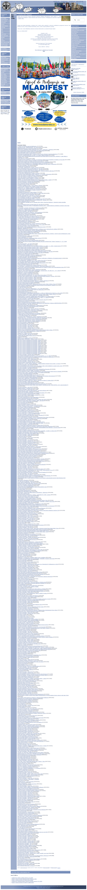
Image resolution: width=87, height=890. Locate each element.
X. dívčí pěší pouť (21, 714)
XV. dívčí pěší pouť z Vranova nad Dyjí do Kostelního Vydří (30, 460)
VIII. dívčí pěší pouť (21, 827)
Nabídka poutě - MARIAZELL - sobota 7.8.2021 (27, 339)
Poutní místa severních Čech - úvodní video (26, 359)
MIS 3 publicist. (4, 77)
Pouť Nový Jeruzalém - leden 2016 (24, 517)
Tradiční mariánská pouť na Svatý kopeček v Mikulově (29, 806)
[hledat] (78, 20)
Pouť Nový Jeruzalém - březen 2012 (25, 727)
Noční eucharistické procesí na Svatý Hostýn (27, 311)
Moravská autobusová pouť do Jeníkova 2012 (27, 688)
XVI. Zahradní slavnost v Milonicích (25, 699)
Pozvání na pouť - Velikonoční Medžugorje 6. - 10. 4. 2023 (29, 288)
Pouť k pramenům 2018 (22, 428)
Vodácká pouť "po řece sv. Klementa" (25, 271)
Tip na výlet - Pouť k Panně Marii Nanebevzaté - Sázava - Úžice (31, 761)
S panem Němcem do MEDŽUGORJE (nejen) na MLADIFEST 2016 (32, 486)
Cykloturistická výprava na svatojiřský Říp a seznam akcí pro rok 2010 (32, 832)
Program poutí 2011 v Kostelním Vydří (25, 799)
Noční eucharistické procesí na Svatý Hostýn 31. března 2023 (30, 289)
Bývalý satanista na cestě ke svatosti (25, 623)
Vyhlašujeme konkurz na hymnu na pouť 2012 (27, 715)
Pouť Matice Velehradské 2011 (24, 757)
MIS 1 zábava (3, 74)
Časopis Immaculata (75, 43)
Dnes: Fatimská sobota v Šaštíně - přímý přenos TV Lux (29, 448)
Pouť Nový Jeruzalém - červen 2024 (25, 225)
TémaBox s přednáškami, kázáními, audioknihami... (78, 47)
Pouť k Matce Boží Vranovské (23, 758)
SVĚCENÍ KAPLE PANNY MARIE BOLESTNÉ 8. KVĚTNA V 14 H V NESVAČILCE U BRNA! (37, 229)
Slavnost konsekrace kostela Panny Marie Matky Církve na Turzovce (32, 529)
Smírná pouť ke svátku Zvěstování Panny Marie (27, 382)
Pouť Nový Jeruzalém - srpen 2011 (24, 760)
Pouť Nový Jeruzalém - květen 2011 (25, 778)
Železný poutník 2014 (22, 603)
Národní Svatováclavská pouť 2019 (25, 398)
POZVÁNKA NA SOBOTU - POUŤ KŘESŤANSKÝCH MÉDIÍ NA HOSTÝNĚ (33, 649)
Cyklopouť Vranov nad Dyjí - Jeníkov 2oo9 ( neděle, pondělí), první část (32, 853)
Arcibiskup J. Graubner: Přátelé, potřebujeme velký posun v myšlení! (32, 745)
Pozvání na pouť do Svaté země (24, 686)
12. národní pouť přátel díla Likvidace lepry (26, 256)
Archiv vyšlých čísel (5, 103)
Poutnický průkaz (21, 706)
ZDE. (44, 51)
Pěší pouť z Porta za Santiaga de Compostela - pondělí (29, 345)
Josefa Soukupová (23, 867)
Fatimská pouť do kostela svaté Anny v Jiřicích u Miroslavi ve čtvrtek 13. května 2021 (35, 356)
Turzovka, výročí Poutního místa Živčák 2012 (27, 680)
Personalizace (3, 48)
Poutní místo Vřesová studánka (24, 259)
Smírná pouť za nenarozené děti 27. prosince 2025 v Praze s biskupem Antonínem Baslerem (37, 154)
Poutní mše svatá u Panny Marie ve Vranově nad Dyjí (28, 451)
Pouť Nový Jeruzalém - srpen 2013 (24, 632)
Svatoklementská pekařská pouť (24, 291)
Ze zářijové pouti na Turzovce (23, 743)
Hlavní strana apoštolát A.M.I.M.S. (5, 58)
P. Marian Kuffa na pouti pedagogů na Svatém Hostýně (29, 449)
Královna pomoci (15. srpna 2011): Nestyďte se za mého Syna (31, 753)
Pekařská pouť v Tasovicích (23, 819)
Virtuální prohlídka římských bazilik (24, 567)
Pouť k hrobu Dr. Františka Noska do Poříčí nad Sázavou (29, 722)
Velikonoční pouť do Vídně (23, 864)
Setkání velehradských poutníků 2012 (25, 676)
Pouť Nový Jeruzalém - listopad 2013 (25, 621)
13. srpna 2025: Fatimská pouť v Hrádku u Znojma (28, 173)
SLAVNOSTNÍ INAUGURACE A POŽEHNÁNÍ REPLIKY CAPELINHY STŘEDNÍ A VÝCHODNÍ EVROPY (39, 258)
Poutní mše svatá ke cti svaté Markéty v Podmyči (28, 177)
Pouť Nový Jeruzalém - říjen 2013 (24, 625)
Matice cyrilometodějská (76, 41)
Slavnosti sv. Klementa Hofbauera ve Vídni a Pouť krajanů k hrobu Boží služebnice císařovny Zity (38, 510)
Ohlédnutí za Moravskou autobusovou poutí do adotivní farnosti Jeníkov (32, 624)
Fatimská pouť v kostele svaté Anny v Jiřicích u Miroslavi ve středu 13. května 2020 (35, 380)
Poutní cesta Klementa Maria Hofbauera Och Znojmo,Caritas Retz (31, 383)
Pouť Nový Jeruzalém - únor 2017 (24, 466)
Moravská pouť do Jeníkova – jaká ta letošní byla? (28, 748)
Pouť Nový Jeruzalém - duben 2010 (25, 833)
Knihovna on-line (4, 59)
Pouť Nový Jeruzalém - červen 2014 (25, 592)
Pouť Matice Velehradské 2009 (24, 846)
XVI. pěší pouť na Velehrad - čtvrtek (25, 481)
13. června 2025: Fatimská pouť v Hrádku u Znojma (28, 186)
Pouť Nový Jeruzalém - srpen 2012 (24, 702)
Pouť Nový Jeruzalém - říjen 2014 (24, 571)
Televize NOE (74, 33)
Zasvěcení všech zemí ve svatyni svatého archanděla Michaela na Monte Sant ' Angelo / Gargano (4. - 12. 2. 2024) (42, 241)
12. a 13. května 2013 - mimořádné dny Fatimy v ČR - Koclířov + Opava (32, 647)
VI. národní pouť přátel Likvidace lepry (25, 457)
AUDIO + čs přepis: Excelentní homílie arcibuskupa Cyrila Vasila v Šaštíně (33, 628)
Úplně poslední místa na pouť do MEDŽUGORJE (28, 240)
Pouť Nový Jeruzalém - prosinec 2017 (25, 441)
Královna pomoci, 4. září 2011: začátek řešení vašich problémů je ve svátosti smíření (35, 296)
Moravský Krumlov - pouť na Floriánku (25, 781)
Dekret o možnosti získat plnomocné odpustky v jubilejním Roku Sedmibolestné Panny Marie (37, 610)
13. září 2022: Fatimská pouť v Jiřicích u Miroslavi (28, 308)
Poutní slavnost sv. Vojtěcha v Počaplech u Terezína (28, 720)
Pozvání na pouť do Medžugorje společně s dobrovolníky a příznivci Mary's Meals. (35, 330)
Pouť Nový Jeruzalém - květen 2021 (25, 358)
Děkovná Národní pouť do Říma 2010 (25, 801)
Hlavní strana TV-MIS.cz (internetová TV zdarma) (4, 70)
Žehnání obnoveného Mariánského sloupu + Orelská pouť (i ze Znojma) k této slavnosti (36, 376)
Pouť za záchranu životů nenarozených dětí (26, 818)
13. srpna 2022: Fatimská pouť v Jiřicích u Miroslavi (28, 261)
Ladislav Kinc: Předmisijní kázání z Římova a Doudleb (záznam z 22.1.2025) (27, 881)
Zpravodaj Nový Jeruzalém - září (24, 844)
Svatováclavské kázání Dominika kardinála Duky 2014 (29, 573)
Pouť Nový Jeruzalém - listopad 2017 (25, 443)
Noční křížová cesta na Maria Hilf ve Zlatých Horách (28, 796)
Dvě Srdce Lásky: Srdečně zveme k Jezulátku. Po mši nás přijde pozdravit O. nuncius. (35, 276)
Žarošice (19, 336)
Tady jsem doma (21, 522)
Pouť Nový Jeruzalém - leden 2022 (24, 326)
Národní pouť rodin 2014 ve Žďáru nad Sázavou (27, 595)
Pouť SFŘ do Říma (21, 785)
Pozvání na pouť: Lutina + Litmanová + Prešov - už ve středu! (30, 372)
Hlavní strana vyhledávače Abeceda (5, 93)
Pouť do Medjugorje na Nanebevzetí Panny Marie (28, 181)
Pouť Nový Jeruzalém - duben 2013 (25, 657)
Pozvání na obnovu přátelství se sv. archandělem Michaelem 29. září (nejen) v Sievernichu (36, 164)
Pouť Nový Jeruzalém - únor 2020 (24, 387)
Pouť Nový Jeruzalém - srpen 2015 (24, 538)
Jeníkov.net (73, 49)
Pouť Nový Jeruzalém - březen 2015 (25, 562)
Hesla (2, 32)
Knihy (2, 39)
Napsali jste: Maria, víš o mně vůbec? (25, 683)
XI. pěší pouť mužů (21, 436)
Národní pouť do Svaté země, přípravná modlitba (27, 620)
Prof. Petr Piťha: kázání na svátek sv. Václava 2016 (28, 474)
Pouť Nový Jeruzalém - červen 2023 (25, 274)
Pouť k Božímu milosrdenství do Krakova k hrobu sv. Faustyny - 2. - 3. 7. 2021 (34, 355)
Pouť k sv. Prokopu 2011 (22, 770)
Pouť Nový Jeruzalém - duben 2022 (25, 322)
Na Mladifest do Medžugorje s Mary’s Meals (26, 192)
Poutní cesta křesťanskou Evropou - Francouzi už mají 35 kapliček (31, 472)
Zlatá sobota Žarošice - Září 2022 (24, 304)
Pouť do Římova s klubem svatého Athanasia (27, 377)
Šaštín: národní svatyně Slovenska (24, 578)
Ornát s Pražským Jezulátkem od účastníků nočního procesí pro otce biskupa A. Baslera (36, 285)
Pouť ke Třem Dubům (22, 823)
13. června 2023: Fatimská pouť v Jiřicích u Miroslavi (28, 269)
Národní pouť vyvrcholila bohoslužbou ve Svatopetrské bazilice (30, 392)
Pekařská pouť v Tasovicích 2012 (24, 729)
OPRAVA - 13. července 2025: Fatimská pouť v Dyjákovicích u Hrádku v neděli (34, 179)
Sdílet (19, 142)
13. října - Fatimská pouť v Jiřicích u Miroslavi (27, 444)
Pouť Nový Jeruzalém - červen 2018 (25, 429)
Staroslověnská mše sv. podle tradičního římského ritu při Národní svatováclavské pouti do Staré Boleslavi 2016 (41, 478)
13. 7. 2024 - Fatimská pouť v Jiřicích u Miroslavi (27, 219)
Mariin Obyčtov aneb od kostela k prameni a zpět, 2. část (29, 247)
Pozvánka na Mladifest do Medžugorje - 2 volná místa (28, 541)
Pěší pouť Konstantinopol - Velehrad (25, 669)
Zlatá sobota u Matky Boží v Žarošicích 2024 (27, 215)
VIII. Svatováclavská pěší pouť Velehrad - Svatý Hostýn (29, 446)
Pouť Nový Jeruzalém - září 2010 (24, 805)
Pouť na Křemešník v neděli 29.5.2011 (25, 776)
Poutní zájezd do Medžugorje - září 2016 (26, 482)
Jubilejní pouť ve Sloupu (22, 396)
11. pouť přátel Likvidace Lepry (24, 315)
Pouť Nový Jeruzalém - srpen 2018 (24, 424)
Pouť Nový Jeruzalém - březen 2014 (25, 602)
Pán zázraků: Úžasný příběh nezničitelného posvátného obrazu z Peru (32, 500)
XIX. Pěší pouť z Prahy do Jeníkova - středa (26, 279)
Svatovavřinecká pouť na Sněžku (24, 701)
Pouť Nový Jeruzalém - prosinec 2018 (25, 414)
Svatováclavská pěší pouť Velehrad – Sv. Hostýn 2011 (29, 749)
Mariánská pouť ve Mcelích (23, 268)
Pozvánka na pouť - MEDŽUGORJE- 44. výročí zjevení (29, 188)
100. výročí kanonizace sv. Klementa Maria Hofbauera (29, 859)
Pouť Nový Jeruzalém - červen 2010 (25, 817)
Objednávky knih (4, 63)
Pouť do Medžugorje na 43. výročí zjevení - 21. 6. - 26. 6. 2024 (30, 224)
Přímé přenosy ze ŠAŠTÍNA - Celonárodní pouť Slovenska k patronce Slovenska (34, 576)
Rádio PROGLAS (74, 35)
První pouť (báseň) (21, 489)
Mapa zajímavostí (4, 35)
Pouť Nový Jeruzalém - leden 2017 (24, 467)
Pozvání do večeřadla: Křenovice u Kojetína (26, 442)
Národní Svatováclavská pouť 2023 (25, 263)
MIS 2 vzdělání (4, 75)
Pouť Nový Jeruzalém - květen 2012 (25, 718)
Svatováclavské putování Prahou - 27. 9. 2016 (27, 476)
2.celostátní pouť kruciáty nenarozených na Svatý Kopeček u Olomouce (32, 855)
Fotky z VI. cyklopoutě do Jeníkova (24, 767)
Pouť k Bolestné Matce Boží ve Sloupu (25, 865)
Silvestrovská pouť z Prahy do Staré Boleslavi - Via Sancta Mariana (31, 390)
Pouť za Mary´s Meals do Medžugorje (25, 407)
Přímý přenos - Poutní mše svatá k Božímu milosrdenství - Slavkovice (32, 492)
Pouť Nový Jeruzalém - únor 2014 (24, 607)
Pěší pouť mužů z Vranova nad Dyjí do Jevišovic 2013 (29, 650)
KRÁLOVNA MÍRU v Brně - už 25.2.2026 (26, 153)
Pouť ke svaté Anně (21, 704)
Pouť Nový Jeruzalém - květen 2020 (25, 381)
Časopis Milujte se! (75, 28)
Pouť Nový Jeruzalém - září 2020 (24, 368)
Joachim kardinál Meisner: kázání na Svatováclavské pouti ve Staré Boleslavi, (34, 475)
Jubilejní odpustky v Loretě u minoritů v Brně (27, 405)
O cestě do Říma (21, 802)
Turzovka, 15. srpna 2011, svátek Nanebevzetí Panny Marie (30, 752)
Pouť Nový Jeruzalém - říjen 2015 (24, 527)
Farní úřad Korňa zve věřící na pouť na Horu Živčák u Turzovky (31, 458)
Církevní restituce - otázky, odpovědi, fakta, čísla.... (78, 55)
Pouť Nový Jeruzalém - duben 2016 (25, 507)
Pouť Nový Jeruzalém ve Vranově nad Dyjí (26, 367)
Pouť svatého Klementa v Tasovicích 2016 (26, 512)
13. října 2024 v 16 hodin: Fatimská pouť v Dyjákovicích (29, 207)
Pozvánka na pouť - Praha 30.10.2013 (25, 622)
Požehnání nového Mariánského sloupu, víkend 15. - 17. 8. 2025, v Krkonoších (34, 174)
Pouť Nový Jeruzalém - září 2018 (24, 419)
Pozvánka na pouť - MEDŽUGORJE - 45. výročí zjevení (29, 147)
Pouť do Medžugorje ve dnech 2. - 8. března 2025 (28, 196)
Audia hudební (4, 80)
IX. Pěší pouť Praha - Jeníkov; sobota (25, 640)
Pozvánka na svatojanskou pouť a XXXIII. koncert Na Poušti (30, 717)
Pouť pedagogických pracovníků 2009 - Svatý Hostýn (28, 850)
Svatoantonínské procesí (22, 854)
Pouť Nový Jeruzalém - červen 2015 (25, 548)
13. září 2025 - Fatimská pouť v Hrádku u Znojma (28, 167)
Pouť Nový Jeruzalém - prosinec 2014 (25, 566)
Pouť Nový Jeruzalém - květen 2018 (25, 434)
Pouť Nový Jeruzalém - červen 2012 (25, 709)
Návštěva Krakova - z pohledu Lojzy (25, 388)
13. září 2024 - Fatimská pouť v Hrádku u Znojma (28, 209)
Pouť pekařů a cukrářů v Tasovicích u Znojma (27, 660)
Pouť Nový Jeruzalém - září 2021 (24, 334)
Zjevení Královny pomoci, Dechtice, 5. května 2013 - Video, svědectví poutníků (34, 648)
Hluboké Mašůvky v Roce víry (23, 665)
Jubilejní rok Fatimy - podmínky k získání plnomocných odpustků (31, 464)
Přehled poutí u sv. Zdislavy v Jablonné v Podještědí (28, 187)
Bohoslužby (3, 22)
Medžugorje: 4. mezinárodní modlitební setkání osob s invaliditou (31, 557)
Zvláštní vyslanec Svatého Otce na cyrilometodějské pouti (29, 646)
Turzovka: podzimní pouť (22, 746)
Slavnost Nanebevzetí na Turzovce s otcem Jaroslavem (29, 754)
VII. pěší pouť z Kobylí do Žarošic (24, 822)
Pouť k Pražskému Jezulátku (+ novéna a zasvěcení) (28, 255)
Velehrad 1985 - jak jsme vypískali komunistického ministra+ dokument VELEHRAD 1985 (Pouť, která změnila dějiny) (30, 543)
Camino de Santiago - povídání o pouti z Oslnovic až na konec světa (32, 675)
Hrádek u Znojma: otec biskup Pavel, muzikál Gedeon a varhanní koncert (33, 453)
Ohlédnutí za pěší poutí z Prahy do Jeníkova (27, 456)
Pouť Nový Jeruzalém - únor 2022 (24, 325)
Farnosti (2, 24)
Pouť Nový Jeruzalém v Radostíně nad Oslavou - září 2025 (30, 169)
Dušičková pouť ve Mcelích (23, 300)
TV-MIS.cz (72, 1)
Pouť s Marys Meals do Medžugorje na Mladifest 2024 (29, 231)
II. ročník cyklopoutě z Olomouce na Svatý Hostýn (28, 600)
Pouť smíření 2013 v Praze (23, 616)
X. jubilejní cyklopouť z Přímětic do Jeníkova (26, 545)
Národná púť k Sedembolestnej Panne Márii (27, 690)
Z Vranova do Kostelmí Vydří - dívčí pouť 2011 (27, 774)
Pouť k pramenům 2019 (22, 402)
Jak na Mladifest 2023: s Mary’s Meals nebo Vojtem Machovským (31, 262)
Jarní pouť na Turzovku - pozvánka (24, 711)
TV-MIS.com (64, 1)
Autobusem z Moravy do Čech (23, 630)
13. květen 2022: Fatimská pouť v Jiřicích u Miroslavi (28, 321)
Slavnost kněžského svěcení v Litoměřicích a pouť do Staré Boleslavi (32, 674)
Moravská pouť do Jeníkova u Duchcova (26, 804)
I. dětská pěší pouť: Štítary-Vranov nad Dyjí (26, 335)
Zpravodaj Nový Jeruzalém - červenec (25, 852)
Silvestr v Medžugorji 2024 (23, 201)
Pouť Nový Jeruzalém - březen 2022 (25, 324)
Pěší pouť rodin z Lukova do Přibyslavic (25, 194)
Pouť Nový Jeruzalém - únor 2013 (24, 667)
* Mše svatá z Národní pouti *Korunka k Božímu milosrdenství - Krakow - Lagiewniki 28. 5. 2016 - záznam (34, 494)
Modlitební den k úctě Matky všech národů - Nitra (28, 433)
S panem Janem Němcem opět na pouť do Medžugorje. (29, 318)
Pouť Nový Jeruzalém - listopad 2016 (25, 471)
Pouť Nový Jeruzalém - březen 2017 (25, 465)
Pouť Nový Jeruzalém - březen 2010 (25, 836)
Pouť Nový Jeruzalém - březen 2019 (25, 411)
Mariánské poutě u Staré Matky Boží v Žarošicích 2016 (29, 483)
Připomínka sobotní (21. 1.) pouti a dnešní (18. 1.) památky (30, 295)
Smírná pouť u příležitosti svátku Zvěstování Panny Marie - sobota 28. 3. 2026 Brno (35, 149)
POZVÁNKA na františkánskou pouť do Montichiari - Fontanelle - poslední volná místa (35, 501)
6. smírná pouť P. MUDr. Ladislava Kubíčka (26, 845)
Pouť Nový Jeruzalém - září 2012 (24, 631)
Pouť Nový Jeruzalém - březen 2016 (25, 511)
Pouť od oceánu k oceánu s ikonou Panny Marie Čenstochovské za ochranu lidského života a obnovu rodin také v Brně (43, 695)
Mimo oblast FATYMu (5, 42)
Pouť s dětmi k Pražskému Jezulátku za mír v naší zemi (29, 418)
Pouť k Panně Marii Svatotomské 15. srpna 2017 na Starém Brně (31, 452)
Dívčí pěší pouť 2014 (21, 594)
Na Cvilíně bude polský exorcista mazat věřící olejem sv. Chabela (31, 588)
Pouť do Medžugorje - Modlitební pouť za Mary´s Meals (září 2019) (31, 399)
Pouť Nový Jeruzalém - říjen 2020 (24, 364)
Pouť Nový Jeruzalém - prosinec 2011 (25, 735)
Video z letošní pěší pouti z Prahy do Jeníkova (27, 455)
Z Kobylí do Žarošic (21, 777)
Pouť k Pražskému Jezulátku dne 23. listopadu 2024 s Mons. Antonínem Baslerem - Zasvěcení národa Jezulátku (41, 202)
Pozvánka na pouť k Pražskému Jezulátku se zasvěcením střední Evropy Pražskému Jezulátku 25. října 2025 (40, 159)
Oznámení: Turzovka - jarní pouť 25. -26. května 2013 (28, 643)
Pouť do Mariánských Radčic (23, 834)
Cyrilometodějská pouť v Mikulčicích (25, 221)
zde (8, 110)
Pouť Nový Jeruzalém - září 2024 (24, 211)
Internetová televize (75, 36)
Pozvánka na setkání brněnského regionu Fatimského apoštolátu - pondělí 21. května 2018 (37, 430)
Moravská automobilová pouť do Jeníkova (26, 534)
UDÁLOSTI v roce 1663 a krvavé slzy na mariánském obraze (30, 469)
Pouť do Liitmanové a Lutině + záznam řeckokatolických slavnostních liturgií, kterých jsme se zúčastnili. (39, 371)
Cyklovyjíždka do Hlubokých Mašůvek (25, 860)
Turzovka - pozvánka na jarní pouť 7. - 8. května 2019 (28, 406)
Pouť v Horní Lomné (21, 332)
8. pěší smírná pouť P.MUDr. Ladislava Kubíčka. (27, 750)
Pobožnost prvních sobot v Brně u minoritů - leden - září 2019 (30, 400)
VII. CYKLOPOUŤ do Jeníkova (24, 707)
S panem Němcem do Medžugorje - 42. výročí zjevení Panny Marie (31, 275)
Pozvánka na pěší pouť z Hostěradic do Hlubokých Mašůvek (30, 590)
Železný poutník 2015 (22, 560)
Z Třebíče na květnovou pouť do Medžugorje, (27, 146)
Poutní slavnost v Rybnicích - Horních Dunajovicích (28, 535)
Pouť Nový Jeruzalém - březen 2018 (25, 437)
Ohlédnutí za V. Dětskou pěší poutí (24, 172)
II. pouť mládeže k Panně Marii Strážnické (26, 828)
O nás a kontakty (4, 45)
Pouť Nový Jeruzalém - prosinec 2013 (25, 613)
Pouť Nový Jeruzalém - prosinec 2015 (25, 519)
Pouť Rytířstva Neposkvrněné (23, 490)
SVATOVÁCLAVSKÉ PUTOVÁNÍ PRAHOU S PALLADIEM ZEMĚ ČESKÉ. (33, 530)
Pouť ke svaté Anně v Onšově (23, 762)
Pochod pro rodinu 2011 (22, 763)
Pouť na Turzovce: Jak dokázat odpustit (25, 685)
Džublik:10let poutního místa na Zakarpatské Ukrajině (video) (30, 606)
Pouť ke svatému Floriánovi (23, 716)
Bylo (2, 29)
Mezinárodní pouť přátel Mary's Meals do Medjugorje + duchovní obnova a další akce (35, 170)
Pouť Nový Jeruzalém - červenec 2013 (25, 634)
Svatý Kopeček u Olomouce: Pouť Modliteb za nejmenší (29, 550)
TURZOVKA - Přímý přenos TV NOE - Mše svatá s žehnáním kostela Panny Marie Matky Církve (38, 528)
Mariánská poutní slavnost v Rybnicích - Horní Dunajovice (30, 212)
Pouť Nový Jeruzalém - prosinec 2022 (25, 298)
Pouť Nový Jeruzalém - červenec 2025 (25, 182)
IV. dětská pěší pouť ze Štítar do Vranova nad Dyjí (28, 218)
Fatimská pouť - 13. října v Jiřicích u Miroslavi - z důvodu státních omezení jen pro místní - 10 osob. (38, 363)
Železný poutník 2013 (22, 664)
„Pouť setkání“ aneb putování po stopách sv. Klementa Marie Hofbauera (32, 697)
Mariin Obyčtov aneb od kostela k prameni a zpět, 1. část (29, 248)
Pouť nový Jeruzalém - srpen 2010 (24, 808)
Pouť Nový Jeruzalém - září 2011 (24, 751)
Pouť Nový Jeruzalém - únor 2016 (24, 514)
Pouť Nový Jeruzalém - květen (23, 597)
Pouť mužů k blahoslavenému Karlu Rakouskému (28, 397)
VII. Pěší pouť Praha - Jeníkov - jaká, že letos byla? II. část (30, 773)
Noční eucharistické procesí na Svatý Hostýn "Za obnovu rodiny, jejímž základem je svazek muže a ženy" (40, 365)
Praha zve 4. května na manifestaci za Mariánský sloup (29, 655)
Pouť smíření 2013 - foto (22, 615)
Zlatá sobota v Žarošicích (22, 480)
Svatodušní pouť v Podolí (22, 862)
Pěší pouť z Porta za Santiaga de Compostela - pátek (28, 341)
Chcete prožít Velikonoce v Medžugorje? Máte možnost (29, 238)
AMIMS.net (56, 1)
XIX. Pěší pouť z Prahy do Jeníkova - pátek (26, 277)
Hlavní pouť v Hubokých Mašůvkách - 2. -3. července (28, 768)
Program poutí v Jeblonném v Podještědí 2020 (27, 378)
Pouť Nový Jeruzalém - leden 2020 (24, 389)
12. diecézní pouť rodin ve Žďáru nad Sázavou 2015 (28, 537)
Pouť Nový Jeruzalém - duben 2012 (25, 721)
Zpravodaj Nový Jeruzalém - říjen (24, 843)
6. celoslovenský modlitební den (24, 668)
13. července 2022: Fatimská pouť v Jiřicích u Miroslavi (29, 265)
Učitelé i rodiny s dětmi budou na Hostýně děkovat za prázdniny (31, 583)
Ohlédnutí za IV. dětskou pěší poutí (25, 210)
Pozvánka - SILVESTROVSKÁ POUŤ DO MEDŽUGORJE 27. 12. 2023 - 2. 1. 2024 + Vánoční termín (39, 246)
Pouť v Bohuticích (21, 703)
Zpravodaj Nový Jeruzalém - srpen (24, 847)
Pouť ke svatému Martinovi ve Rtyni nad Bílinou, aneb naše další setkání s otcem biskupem (27, 737)
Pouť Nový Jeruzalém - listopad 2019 (25, 393)
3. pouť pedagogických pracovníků (25, 759)
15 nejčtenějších (4, 50)
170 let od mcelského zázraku (23, 404)
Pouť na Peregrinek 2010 (22, 826)
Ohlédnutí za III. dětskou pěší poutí (25, 253)
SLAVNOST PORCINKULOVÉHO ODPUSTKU (27, 585)
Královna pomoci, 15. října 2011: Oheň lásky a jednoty (29, 740)
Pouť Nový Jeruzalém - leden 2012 (24, 732)
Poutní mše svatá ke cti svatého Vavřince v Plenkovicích (29, 175)
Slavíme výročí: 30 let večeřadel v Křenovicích (27, 328)
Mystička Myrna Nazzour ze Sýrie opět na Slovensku (28, 454)
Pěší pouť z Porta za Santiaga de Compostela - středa (29, 343)
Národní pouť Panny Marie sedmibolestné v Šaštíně (28, 331)
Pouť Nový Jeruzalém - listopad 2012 (25, 679)
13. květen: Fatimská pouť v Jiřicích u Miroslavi (27, 432)
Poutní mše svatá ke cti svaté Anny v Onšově (27, 176)
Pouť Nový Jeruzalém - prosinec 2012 (25, 672)
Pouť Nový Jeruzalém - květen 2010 (25, 820)
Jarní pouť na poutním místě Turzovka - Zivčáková (28, 281)
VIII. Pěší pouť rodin (21, 287)
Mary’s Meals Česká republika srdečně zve (26, 151)
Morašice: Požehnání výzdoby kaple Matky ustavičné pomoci (30, 591)
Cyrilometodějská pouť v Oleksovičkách (25, 813)
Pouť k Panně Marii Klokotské (23, 755)
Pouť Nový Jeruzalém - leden (23, 838)
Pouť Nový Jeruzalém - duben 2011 (25, 786)
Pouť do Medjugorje (21, 584)
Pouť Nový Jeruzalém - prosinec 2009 (25, 841)
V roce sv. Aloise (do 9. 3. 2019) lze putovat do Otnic (28, 413)
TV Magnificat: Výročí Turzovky (24, 771)
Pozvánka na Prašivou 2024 (23, 222)
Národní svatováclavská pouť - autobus (25, 807)
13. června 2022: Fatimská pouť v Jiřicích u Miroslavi (28, 319)
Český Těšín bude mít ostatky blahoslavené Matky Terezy (29, 572)
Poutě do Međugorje (21, 237)
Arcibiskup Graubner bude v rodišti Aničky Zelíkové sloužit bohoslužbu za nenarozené (35, 506)
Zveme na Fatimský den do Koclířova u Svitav (27, 596)
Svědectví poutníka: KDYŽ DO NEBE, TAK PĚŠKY (28, 370)
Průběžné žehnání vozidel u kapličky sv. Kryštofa (27, 178)
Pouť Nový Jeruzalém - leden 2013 (24, 671)
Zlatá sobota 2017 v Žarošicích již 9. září (26, 447)
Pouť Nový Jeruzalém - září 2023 (24, 257)
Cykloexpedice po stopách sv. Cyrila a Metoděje (27, 633)
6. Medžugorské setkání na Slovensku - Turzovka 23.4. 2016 (30, 503)
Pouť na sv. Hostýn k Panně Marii (24, 401)
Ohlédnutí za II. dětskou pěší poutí (24, 312)
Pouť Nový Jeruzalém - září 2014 (24, 581)
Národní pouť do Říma (22, 800)
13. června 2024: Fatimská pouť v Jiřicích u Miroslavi (28, 223)
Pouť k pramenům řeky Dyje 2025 (24, 183)
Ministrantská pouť (21, 861)
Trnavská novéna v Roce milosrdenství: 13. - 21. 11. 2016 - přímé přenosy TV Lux (35, 470)
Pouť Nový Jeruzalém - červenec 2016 (25, 484)
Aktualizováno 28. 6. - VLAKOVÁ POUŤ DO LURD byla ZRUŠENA (31, 317)
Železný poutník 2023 (22, 290)
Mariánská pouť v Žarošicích (23, 214)
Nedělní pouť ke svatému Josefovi (24, 337)
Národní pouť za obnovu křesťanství (25, 677)
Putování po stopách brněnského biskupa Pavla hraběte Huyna (31, 461)
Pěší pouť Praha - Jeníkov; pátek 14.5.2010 (26, 816)
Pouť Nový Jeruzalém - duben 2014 (25, 601)
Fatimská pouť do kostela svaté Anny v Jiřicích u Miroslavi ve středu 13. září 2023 (34, 251)
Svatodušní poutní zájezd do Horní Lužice (26, 724)
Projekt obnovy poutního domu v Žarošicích (26, 213)
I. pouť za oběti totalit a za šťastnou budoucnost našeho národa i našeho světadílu (35, 637)
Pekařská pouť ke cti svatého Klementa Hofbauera (28, 824)
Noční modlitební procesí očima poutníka (26, 410)
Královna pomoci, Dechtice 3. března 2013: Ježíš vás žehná (30, 661)
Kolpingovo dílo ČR (75, 52)
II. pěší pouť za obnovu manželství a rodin (26, 462)
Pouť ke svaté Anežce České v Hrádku (25, 521)
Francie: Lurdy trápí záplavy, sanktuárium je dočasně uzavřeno (30, 636)
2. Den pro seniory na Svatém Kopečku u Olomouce (28, 790)
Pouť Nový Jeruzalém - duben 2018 (25, 435)
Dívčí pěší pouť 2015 (21, 556)
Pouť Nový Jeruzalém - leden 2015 (24, 565)
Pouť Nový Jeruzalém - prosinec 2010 (25, 795)
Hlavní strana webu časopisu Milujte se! (5, 101)
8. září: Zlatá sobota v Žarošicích (24, 692)
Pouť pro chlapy (20, 857)
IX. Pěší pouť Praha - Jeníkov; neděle (25, 639)
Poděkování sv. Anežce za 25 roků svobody (26, 569)
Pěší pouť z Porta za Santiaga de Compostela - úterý (28, 344)
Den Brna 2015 (20, 540)
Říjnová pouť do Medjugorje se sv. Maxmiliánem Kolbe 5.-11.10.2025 (32, 163)
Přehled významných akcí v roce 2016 (25, 518)
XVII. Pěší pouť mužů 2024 (23, 239)
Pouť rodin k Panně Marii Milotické (24, 373)
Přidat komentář (54, 867)
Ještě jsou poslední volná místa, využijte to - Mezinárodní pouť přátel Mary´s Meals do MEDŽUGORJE (39, 303)
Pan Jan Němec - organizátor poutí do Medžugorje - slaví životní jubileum (33, 266)
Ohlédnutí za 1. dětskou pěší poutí (24, 333)
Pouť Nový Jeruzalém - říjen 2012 (24, 687)
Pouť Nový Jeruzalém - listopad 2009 (25, 842)
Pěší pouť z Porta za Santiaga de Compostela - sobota (29, 340)
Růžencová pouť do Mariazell (23, 681)
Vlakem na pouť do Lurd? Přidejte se (25, 788)
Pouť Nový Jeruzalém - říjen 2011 (24, 744)
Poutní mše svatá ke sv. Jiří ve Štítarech (26, 463)
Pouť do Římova (20, 191)
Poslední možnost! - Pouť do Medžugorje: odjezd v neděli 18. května (32, 593)
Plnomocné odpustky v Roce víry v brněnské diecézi (28, 666)
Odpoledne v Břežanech (22, 769)
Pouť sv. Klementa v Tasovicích (24, 563)
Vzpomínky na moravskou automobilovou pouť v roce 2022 (30, 252)
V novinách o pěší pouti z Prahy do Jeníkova (27, 642)
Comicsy (2, 61)
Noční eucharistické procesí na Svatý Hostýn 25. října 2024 (30, 204)
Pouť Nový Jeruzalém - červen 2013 (25, 641)
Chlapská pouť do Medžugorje (23, 166)
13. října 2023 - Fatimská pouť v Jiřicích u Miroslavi (28, 249)
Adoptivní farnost (4, 25)
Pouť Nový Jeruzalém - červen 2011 (25, 772)
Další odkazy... (74, 58)
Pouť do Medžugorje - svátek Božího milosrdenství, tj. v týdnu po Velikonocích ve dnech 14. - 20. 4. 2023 (39, 293)
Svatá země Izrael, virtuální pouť (77, 40)
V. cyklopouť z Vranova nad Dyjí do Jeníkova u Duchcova (29, 815)
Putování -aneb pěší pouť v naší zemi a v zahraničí (28, 195)
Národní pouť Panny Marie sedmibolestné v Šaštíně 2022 (29, 305)
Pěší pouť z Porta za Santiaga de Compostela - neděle (29, 346)
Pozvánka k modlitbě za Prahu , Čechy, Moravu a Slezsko (29, 185)
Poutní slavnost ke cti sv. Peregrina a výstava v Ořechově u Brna (31, 713)
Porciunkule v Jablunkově (22, 307)
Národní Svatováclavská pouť (23, 684)
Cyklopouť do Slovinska (22, 662)
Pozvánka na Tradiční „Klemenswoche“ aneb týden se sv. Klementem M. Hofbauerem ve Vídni (37, 564)
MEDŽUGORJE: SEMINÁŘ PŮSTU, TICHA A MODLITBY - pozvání (31, 200)
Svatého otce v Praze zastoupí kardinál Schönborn (28, 726)
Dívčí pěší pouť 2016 (21, 488)
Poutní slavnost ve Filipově (23, 158)
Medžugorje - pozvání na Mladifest (24, 272)
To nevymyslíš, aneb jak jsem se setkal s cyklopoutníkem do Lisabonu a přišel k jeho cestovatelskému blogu (40, 267)
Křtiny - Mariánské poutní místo (24, 825)
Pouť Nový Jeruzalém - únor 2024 (24, 243)
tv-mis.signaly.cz (5, 112)
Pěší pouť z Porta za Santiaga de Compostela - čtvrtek (29, 342)
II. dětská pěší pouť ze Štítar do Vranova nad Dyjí (28, 314)
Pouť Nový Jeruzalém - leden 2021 (24, 360)
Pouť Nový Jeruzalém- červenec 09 (25, 851)
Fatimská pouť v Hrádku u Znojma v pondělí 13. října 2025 (29, 160)
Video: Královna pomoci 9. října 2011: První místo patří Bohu (30, 741)
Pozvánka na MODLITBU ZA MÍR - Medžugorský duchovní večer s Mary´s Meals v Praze (36, 284)
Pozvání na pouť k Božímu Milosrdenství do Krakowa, (28, 313)
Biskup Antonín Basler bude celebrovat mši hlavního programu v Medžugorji (33, 161)
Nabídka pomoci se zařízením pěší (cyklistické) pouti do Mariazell (31, 809)
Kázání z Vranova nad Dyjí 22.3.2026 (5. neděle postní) (23, 882)
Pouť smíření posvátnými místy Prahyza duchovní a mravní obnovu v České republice (27, 618)
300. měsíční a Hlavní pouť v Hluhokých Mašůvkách (28, 547)
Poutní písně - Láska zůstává (23, 839)
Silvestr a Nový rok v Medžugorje (24, 520)
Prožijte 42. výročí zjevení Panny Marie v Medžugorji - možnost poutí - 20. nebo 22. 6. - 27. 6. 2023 (38, 270)
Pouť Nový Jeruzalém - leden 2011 (24, 794)
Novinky (2, 72)
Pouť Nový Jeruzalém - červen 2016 (25, 495)
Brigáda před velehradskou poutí (24, 491)
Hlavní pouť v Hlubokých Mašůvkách (25, 485)
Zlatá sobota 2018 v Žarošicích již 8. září (26, 420)
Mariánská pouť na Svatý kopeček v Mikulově (27, 698)
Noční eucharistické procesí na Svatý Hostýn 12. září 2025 (30, 168)
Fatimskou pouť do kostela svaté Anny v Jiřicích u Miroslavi (30, 415)
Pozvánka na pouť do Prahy (23, 184)
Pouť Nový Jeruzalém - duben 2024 (25, 235)
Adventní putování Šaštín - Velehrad (25, 391)
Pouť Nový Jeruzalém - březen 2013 (25, 659)
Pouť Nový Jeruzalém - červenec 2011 (25, 766)
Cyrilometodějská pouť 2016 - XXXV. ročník (26, 516)
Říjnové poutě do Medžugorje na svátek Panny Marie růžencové (31, 250)
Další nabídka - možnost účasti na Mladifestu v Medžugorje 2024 (31, 226)
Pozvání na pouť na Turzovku (23, 848)
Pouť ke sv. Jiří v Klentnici (22, 829)
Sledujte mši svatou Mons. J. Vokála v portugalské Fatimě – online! (31, 678)
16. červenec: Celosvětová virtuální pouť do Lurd (27, 374)
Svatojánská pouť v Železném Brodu (25, 656)
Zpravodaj (3, 27)
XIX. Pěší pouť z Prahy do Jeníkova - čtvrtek (27, 278)
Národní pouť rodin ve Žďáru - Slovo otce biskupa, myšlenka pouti (31, 582)
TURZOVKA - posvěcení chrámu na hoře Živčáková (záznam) (30, 525)
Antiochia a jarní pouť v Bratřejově (24, 835)
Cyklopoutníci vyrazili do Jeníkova (24, 814)
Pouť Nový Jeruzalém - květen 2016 (25, 502)
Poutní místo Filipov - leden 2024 (24, 244)
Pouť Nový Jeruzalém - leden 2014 (24, 612)
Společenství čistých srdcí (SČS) (77, 30)
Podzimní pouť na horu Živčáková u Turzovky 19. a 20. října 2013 (31, 627)
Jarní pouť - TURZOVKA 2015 (23, 555)
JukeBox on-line (74, 45)
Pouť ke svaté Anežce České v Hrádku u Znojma (27, 395)
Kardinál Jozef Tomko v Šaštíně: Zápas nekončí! (27, 689)
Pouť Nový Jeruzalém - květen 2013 (25, 651)
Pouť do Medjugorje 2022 (22, 323)
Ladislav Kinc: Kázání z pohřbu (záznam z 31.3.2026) (22, 877)
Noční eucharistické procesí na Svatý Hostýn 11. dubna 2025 (30, 193)
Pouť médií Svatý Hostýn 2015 (24, 554)
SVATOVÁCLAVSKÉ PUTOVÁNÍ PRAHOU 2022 (27, 306)
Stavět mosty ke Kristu (22, 742)
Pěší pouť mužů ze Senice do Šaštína (25, 283)
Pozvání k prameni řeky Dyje (23, 220)
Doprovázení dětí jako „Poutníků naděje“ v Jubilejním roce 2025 (31, 198)
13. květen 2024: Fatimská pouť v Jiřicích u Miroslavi (28, 230)
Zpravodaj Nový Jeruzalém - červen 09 (25, 856)
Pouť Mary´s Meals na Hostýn (23, 408)
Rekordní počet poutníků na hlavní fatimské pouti (28, 712)
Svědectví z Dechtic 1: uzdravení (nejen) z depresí (28, 725)
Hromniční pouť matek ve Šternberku (25, 609)
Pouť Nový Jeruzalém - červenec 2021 (25, 354)
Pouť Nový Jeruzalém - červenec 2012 (25, 705)
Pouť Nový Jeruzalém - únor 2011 (24, 792)
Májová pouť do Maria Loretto (23, 652)
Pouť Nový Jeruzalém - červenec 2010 (25, 811)
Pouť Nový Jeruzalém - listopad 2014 (25, 568)
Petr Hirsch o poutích (21, 614)
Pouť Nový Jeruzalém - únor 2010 (24, 837)
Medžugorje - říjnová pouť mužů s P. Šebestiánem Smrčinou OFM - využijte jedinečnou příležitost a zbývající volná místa (43, 205)
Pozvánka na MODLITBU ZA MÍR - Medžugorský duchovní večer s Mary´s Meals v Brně (36, 294)
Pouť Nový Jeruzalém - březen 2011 (25, 791)
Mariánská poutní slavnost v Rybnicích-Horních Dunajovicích (30, 694)
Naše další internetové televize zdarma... (5, 85)
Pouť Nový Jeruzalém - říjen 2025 (24, 165)
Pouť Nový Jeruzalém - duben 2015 (25, 559)
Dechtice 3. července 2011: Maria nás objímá (27, 764)
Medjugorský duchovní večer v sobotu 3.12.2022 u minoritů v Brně (31, 299)
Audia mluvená (4, 82)
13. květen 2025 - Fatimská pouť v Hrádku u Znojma (28, 190)
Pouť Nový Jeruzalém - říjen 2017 (24, 445)
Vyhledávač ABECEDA (75, 56)
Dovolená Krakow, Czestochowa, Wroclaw (26, 362)
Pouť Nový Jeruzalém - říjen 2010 (24, 798)
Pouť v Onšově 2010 (21, 810)
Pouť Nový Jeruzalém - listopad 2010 (25, 797)
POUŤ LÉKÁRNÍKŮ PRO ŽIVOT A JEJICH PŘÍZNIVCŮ (29, 504)
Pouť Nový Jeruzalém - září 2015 (24, 536)
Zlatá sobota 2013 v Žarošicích (24, 629)
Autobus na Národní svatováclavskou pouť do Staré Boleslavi (30, 574)
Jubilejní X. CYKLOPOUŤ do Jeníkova (25, 551)
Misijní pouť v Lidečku (22, 644)
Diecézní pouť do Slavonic (23, 553)
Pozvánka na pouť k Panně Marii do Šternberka (27, 789)
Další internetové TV (75, 38)
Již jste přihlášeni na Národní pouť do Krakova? (27, 513)
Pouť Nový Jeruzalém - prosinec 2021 (25, 327)
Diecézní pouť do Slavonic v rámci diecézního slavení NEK (30, 549)
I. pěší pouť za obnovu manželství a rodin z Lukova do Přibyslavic (31, 508)
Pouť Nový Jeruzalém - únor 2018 (24, 439)
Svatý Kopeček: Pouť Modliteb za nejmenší (26, 499)
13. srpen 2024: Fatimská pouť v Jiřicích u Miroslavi (28, 216)
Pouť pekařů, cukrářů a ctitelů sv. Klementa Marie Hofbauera (30, 787)
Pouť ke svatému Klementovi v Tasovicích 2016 (27, 509)
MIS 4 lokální (3, 79)
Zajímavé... (3, 40)
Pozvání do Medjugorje (22, 653)
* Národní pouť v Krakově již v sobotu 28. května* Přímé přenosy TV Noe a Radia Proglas (27, 497)
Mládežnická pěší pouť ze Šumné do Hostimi (27, 148)
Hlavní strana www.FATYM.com (4, 19)
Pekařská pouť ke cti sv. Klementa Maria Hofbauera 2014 (29, 604)
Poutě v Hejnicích (21, 782)
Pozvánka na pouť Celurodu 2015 (24, 526)
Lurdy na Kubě (20, 723)
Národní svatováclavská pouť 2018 (24, 416)
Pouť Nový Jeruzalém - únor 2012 (24, 730)
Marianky (3, 37)
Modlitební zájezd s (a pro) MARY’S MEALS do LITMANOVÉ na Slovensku (33, 369)
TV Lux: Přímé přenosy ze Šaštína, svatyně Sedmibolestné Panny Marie (32, 417)
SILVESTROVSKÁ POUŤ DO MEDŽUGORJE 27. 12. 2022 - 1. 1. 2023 (32, 297)
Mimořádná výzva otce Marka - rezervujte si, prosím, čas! (29, 309)
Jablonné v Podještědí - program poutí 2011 (26, 783)
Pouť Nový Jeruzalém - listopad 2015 (25, 523)
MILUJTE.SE (79, 1)
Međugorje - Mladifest (22, 228)
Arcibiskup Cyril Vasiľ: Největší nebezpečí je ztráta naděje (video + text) (32, 531)
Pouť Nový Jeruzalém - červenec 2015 (25, 546)
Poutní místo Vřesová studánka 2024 (25, 232)
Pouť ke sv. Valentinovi (22, 605)
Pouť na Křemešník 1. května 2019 (24, 409)
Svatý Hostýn (20, 670)
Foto (2, 30)
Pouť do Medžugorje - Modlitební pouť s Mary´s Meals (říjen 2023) (31, 260)
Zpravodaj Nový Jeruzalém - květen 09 (25, 863)
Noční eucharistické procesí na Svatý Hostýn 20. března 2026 (30, 150)
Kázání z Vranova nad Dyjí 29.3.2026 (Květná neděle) (22, 880)
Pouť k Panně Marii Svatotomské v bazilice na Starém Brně (30, 425)
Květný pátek (20, 658)
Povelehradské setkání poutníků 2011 (25, 731)
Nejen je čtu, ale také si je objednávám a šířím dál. (76, 88)
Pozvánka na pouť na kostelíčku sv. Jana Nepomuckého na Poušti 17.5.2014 (33, 599)
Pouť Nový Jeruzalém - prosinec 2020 (25, 361)
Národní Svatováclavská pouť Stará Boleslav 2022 (28, 302)
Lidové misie (3, 34)
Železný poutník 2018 (22, 438)
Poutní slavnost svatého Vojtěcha (24, 831)
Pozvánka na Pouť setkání (23, 579)
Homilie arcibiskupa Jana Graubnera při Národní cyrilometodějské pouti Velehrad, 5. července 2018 (38, 427)
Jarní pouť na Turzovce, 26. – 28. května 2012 (27, 708)
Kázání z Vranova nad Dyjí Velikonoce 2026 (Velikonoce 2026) (24, 879)
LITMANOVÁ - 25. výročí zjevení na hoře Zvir (27, 539)
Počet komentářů (46, 867)
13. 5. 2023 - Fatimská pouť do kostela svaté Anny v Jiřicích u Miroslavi (32, 280)
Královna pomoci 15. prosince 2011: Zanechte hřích (28, 733)
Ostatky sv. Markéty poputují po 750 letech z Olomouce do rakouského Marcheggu (35, 426)
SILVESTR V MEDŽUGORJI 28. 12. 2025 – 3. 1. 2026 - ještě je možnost (33, 155)
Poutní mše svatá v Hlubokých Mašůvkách (26, 734)
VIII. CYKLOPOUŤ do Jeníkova (24, 638)
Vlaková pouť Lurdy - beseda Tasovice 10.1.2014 (27, 611)
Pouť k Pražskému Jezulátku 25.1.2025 (26, 197)
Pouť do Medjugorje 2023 (22, 286)
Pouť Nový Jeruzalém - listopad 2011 (25, 739)
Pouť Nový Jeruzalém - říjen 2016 (24, 473)
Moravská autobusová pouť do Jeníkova (26, 575)
